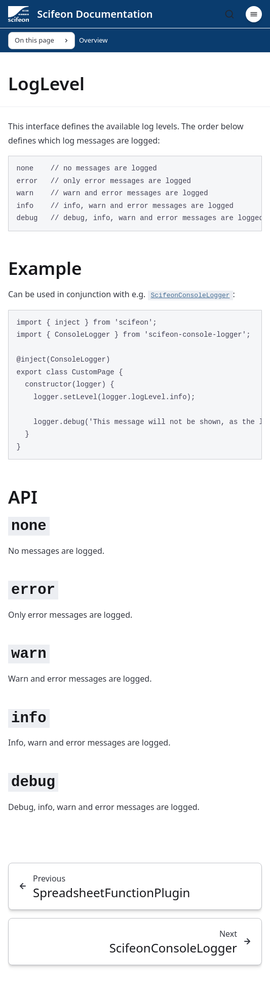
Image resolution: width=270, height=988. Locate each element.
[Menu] (254, 14)
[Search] (229, 14)
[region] (135, 193)
